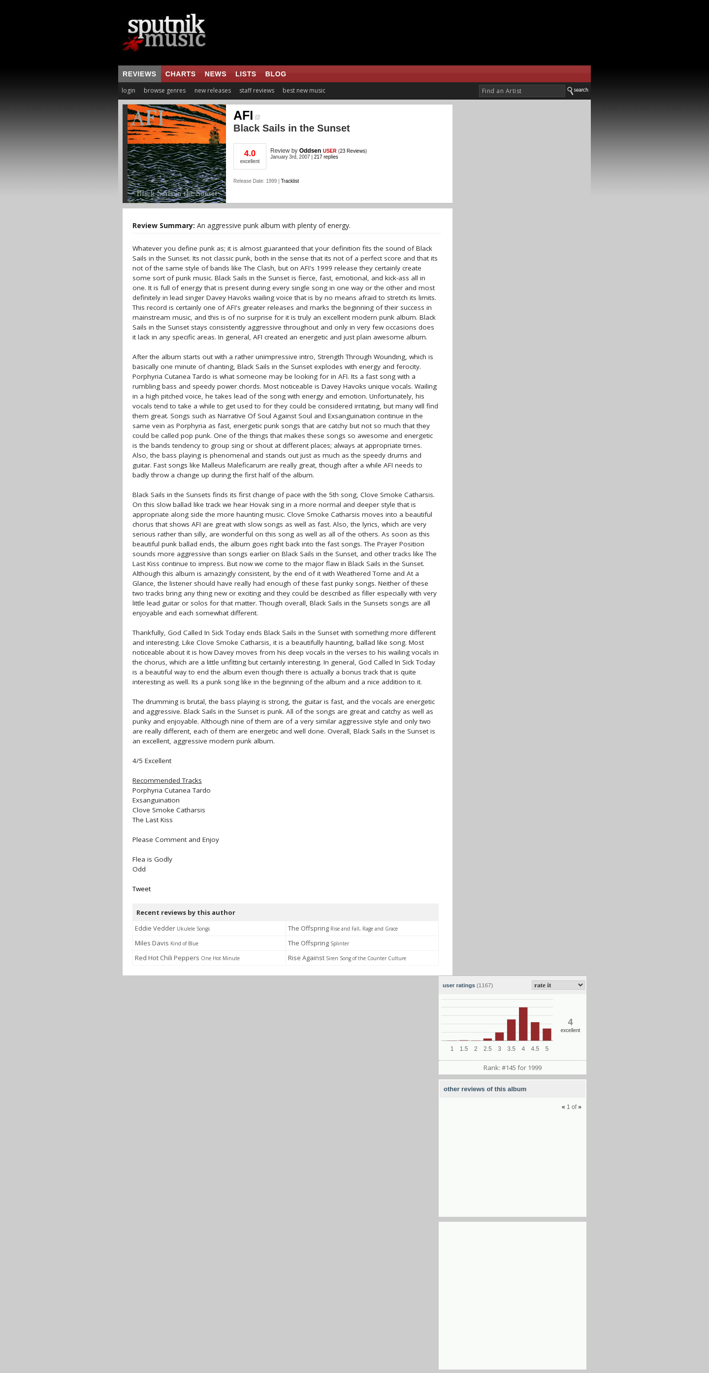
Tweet (141, 888)
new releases (212, 90)
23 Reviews (352, 151)
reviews (140, 74)
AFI (246, 115)
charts (180, 74)
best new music (304, 90)
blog (276, 74)
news (215, 74)
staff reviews (256, 90)
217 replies (326, 157)
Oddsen (310, 150)
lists (246, 74)
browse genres (165, 90)
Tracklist (290, 181)
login (128, 90)
